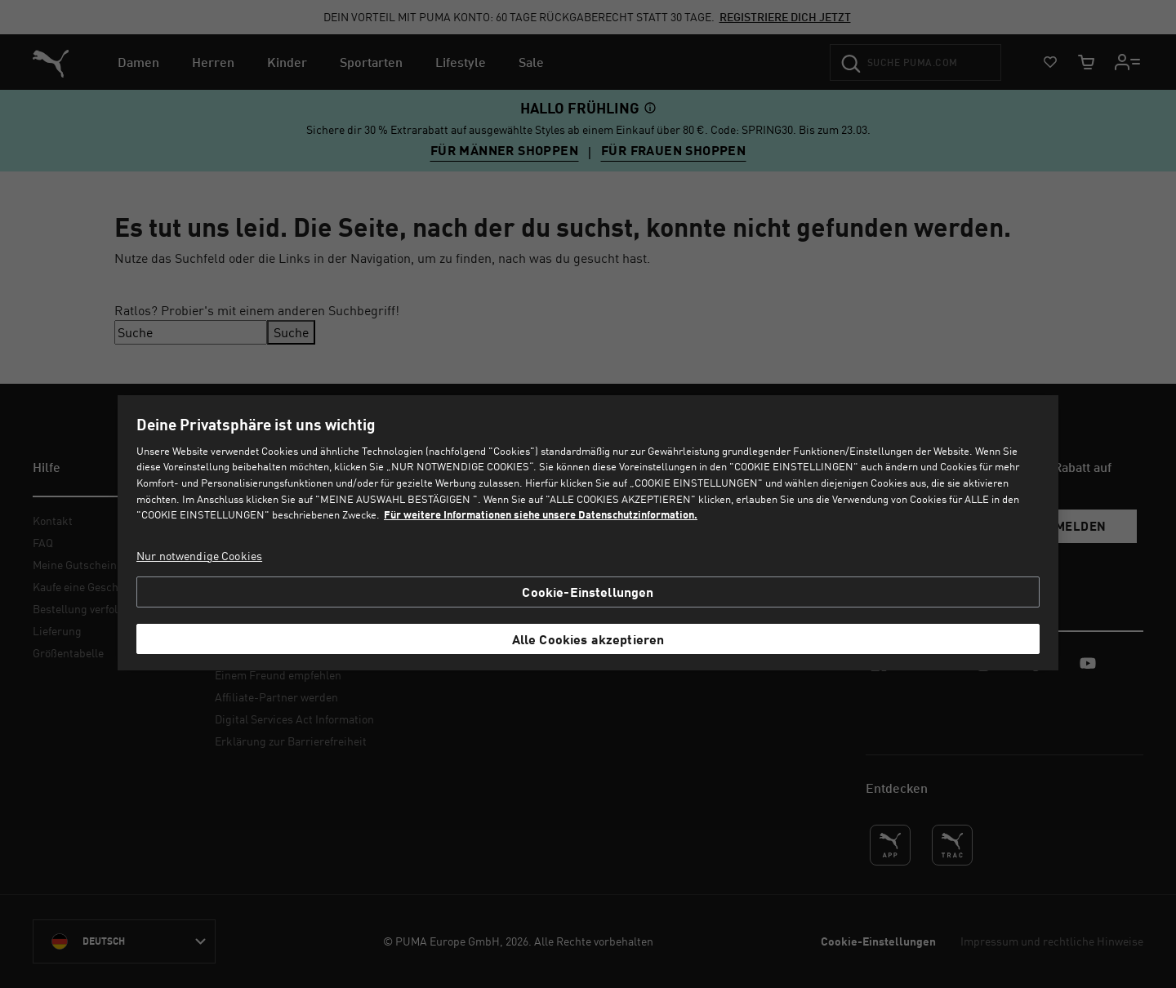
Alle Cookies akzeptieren (588, 639)
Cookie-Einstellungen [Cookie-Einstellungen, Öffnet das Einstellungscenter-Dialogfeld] (587, 591)
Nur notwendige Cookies (199, 556)
